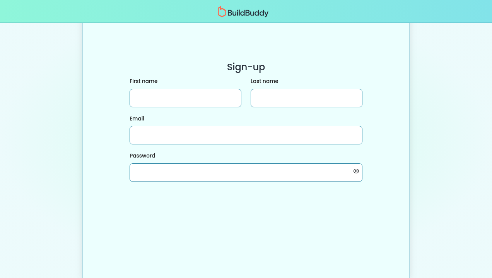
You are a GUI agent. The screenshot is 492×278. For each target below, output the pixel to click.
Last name (264, 81)
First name (143, 81)
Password (142, 155)
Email (137, 118)
